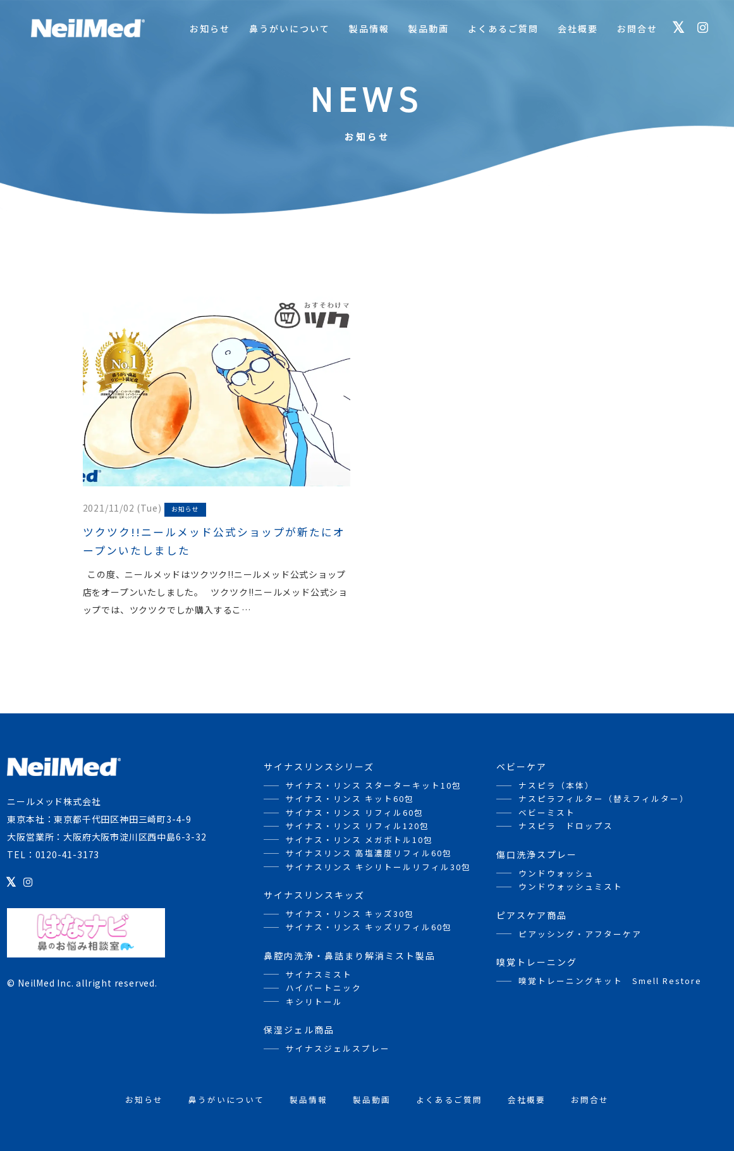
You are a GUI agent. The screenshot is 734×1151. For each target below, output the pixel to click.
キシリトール (314, 1001)
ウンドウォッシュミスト (570, 886)
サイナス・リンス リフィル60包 (355, 812)
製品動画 (428, 28)
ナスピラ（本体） (556, 785)
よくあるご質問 (503, 28)
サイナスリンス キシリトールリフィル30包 (378, 867)
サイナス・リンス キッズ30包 (350, 914)
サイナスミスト (319, 974)
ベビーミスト (546, 812)
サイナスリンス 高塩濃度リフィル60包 (369, 853)
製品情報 (369, 28)
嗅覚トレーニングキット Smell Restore (610, 981)
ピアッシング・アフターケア (580, 934)
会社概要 (578, 28)
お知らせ (210, 28)
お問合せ (637, 28)
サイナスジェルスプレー (338, 1048)
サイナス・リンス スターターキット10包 (374, 785)
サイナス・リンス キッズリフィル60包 (369, 927)
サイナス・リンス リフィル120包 (357, 826)
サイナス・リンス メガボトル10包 (359, 840)
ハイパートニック (324, 988)
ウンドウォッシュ (556, 873)
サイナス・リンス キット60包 (350, 798)
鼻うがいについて (289, 28)
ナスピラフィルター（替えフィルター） (603, 798)
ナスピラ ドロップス (565, 826)
